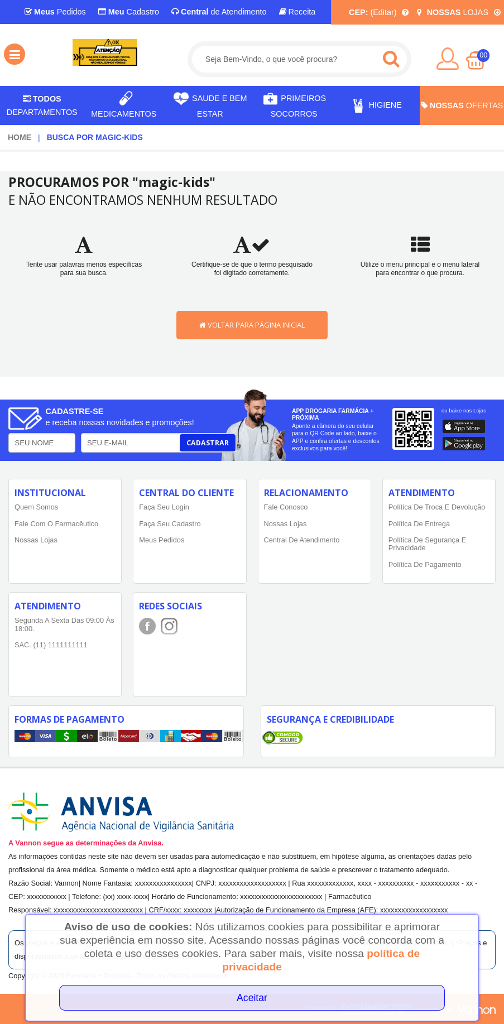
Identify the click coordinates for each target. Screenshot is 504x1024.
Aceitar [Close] (252, 997)
